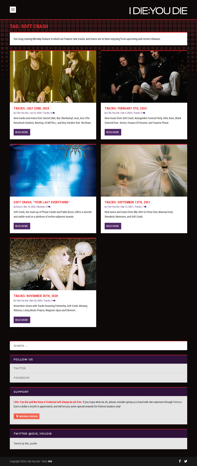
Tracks (46, 113)
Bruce (19, 206)
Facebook (22, 377)
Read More (21, 132)
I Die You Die (22, 113)
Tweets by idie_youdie (25, 443)
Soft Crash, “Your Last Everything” (41, 202)
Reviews (41, 206)
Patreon (177, 402)
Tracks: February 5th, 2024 (126, 108)
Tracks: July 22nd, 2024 (31, 108)
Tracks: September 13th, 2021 (127, 202)
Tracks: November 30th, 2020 (36, 296)
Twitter (20, 368)
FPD (50, 461)
